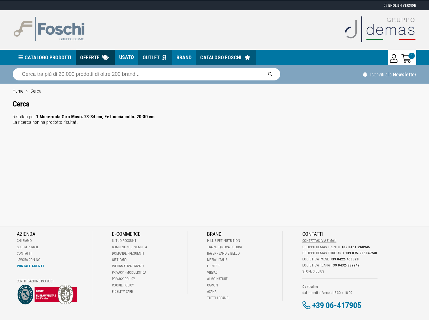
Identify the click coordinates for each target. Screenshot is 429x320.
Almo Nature (217, 279)
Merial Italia (217, 260)
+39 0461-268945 (355, 247)
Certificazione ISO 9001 (35, 281)
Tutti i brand (218, 298)
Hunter (213, 266)
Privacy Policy (123, 279)
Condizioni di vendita (129, 247)
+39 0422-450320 (344, 259)
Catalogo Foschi (221, 57)
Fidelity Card (122, 292)
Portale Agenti (30, 266)
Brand (184, 57)
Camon (212, 285)
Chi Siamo (24, 241)
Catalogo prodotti (48, 57)
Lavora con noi (29, 260)
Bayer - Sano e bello (223, 253)
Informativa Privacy (128, 266)
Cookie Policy (123, 285)
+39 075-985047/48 (361, 253)
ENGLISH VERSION (400, 5)
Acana (211, 292)
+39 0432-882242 (345, 265)
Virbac (212, 273)
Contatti (24, 253)
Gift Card (119, 260)
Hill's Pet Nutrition (223, 241)
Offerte (90, 57)
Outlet (151, 57)
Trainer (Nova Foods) (224, 247)
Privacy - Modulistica (129, 273)
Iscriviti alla (389, 74)
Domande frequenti (128, 253)
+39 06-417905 (336, 305)
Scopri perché (28, 247)
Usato (126, 57)
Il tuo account (124, 241)
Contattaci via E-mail (319, 241)
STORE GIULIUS (313, 271)
